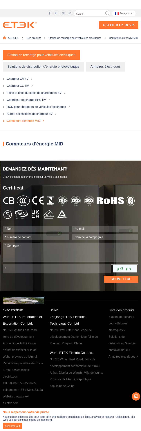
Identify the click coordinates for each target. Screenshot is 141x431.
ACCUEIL (13, 38)
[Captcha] (57, 268)
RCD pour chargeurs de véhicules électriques (36, 106)
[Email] (105, 229)
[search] (107, 13)
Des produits (34, 38)
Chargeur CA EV (17, 78)
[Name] (36, 229)
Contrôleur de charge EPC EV (26, 99)
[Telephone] (36, 237)
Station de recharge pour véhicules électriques (74, 38)
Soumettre (121, 279)
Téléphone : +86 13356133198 (23, 389)
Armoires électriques (106, 66)
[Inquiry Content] (70, 252)
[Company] (105, 237)
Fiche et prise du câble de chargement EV (34, 92)
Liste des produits (121, 310)
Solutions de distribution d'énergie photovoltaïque (43, 66)
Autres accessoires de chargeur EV (30, 113)
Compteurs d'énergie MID (123, 38)
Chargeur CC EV (18, 85)
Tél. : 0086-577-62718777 (20, 383)
